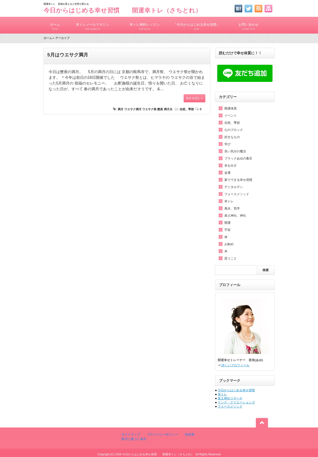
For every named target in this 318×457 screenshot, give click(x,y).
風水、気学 (232, 208)
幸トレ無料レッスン (145, 24)
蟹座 (160, 109)
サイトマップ (130, 434)
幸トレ (229, 201)
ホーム (55, 24)
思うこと (230, 258)
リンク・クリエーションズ (236, 402)
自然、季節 (187, 109)
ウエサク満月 (132, 109)
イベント (230, 115)
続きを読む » (194, 98)
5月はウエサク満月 (67, 54)
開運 (227, 222)
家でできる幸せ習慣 (238, 180)
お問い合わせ (248, 24)
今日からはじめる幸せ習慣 (236, 390)
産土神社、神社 (235, 215)
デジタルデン (233, 187)
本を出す (230, 165)
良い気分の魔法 (235, 151)
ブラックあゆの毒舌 (238, 158)
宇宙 (227, 230)
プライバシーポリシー (162, 434)
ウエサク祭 (149, 109)
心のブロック (233, 130)
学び (227, 144)
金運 (227, 172)
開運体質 (230, 108)
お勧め (229, 244)
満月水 (168, 109)
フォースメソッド (236, 194)
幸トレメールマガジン (93, 24)
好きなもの (232, 137)
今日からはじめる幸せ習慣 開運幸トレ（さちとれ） (123, 10)
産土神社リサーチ (230, 398)
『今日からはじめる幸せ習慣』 (196, 24)
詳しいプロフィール (235, 365)
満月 (120, 109)
